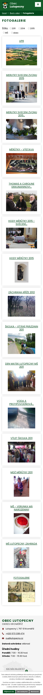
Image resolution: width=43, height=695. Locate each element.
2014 (23, 28)
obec (15, 32)
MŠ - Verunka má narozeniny (21, 508)
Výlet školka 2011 (22, 438)
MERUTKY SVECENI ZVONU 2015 (21, 76)
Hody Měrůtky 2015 (21, 258)
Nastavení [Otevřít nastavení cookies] (35, 692)
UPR (21, 41)
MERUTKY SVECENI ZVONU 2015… (21, 113)
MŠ (6, 32)
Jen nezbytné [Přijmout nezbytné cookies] (22, 692)
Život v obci (15, 13)
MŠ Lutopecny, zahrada (21, 543)
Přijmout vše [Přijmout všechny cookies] (9, 692)
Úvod (4, 13)
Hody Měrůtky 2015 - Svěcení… (21, 222)
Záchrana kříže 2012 (21, 292)
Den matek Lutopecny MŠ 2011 (21, 365)
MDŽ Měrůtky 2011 (21, 472)
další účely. (30, 679)
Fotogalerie (22, 577)
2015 (32, 28)
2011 (13, 28)
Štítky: (5, 28)
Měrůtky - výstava (21, 149)
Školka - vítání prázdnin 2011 (21, 328)
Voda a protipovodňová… (21, 402)
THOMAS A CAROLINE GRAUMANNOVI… (21, 185)
